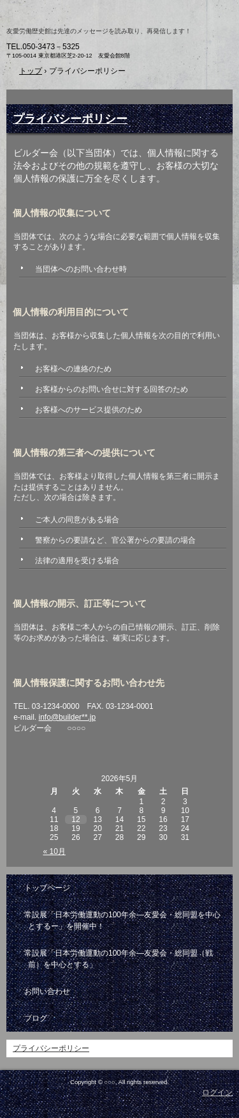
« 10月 (54, 851)
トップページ (47, 887)
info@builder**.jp (67, 717)
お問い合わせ (47, 991)
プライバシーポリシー (70, 119)
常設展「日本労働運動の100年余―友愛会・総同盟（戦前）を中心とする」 (118, 959)
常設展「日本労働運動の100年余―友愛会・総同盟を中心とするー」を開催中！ (122, 920)
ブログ (35, 1018)
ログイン (217, 1092)
